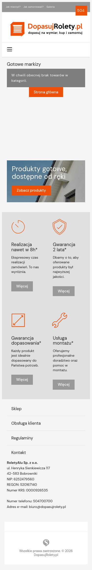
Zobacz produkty (31, 190)
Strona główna (46, 92)
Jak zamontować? (34, 6)
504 (81, 10)
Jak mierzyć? (13, 6)
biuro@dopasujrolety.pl (47, 506)
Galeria (51, 6)
